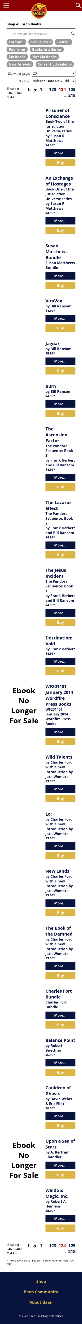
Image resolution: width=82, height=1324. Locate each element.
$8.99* (50, 1211)
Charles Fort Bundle (58, 994)
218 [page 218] (71, 95)
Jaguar (52, 343)
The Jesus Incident (55, 573)
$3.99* (50, 781)
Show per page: (19, 74)
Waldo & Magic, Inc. (56, 1193)
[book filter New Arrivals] (20, 64)
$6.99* (50, 1055)
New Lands (57, 871)
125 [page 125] (71, 89)
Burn (50, 386)
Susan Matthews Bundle (56, 251)
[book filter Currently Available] (55, 64)
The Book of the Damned (59, 931)
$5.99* (50, 353)
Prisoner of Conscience (57, 113)
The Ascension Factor (56, 435)
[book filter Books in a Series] (47, 49)
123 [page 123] (52, 89)
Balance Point (60, 1040)
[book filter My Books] (17, 57)
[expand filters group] (16, 42)
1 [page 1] (41, 89)
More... (60, 153)
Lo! (48, 814)
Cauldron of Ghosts (58, 1090)
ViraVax (53, 301)
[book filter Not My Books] (44, 57)
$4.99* (50, 145)
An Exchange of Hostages (59, 181)
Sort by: (24, 81)
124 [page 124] (62, 89)
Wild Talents (58, 757)
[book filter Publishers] (17, 49)
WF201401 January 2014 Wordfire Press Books (59, 695)
